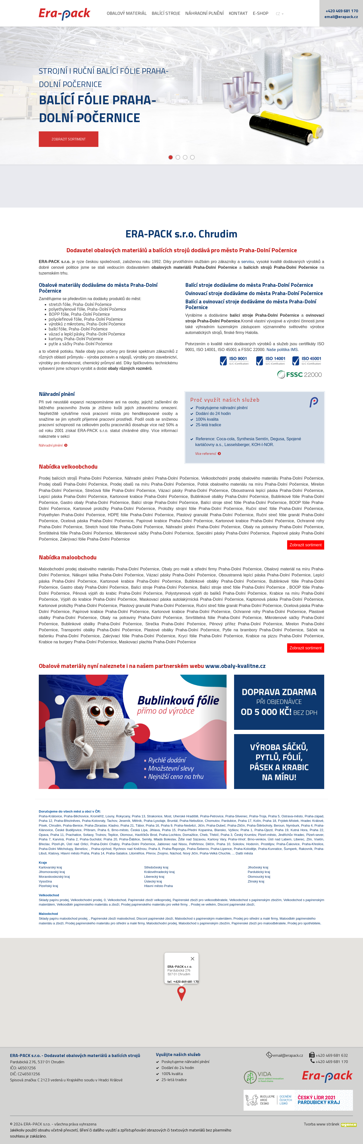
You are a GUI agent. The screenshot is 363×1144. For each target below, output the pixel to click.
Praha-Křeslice (312, 844)
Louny (109, 816)
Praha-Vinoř (236, 839)
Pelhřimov (196, 844)
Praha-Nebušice (191, 821)
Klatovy (53, 853)
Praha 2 (72, 839)
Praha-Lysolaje (154, 821)
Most (167, 816)
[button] (53, 718)
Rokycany (123, 816)
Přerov (150, 853)
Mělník (137, 821)
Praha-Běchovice (76, 816)
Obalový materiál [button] (127, 13)
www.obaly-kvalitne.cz (235, 665)
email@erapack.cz (341, 17)
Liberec (299, 839)
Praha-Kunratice (270, 849)
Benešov (81, 849)
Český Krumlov (245, 835)
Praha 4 (307, 825)
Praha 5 (274, 816)
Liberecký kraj (154, 876)
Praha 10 (223, 844)
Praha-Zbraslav (96, 825)
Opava (43, 835)
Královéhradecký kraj (159, 872)
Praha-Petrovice (211, 816)
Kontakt (238, 13)
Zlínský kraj (256, 881)
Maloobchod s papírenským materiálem (203, 918)
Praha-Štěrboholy (259, 825)
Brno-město (120, 830)
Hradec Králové (312, 821)
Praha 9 (166, 825)
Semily (146, 839)
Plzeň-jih (58, 844)
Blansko (220, 830)
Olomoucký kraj (259, 876)
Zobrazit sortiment (306, 545)
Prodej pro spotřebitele (303, 923)
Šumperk (290, 849)
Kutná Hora (299, 830)
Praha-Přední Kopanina (195, 830)
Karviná (58, 839)
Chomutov (212, 821)
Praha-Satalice (116, 853)
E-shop (260, 13)
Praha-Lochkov (169, 835)
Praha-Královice (50, 816)
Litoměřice (136, 853)
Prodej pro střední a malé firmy (256, 918)
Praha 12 (45, 821)
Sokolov (238, 844)
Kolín (257, 821)
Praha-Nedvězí (185, 825)
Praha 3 (226, 835)
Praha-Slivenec (236, 816)
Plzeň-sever (314, 835)
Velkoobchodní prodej (86, 900)
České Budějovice (68, 830)
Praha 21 (127, 825)
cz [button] (280, 14)
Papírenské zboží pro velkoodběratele (200, 900)
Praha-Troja (257, 816)
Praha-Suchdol (90, 839)
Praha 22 (316, 830)
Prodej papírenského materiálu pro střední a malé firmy (104, 923)
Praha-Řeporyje (173, 849)
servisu (247, 261)
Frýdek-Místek (288, 821)
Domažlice (190, 835)
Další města (244, 853)
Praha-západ (314, 816)
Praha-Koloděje (245, 849)
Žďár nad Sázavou (192, 839)
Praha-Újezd (264, 830)
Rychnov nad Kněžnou (129, 849)
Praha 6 (103, 830)
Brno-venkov (257, 839)
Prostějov (267, 844)
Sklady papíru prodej (54, 900)
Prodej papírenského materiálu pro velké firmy (154, 904)
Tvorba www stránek (321, 1124)
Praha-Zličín (236, 825)
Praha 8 (154, 849)
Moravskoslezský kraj (54, 876)
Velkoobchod (116, 900)
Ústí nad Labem (280, 839)
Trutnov (100, 835)
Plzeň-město (267, 835)
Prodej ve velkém (203, 904)
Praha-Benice (73, 825)
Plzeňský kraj (48, 886)
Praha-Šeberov (198, 849)
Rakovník (305, 849)
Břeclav (44, 844)
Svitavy (88, 835)
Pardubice (228, 821)
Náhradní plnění (204, 13)
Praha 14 (97, 853)
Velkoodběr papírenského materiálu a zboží (88, 904)
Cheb (204, 835)
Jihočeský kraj (258, 867)
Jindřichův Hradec (291, 835)
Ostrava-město (292, 816)
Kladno (113, 825)
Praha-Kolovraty (93, 821)
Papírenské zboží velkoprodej (149, 900)
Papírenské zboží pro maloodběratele (259, 923)
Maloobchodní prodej (161, 923)
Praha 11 (57, 835)
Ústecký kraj (153, 881)
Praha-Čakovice (288, 844)
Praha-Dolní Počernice (138, 844)
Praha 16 (152, 825)
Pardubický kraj (259, 872)
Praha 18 (269, 821)
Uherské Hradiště (185, 816)
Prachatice (73, 835)
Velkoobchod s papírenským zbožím (255, 900)
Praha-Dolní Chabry (104, 844)
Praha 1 (246, 830)
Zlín (309, 839)
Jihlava (155, 830)
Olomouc (126, 835)
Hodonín (252, 844)
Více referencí (205, 453)
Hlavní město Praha (75, 853)
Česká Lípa (139, 830)
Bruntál (172, 821)
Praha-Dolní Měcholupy (56, 849)
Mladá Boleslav (165, 839)
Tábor (140, 825)
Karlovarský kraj (50, 867)
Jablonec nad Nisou (172, 844)
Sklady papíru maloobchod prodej (63, 918)
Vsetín (318, 839)
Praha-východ (101, 849)
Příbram (89, 830)
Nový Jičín (190, 853)
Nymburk (292, 825)
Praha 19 (281, 830)
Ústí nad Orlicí (77, 844)
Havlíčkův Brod (146, 835)
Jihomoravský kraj (52, 872)
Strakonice (154, 816)
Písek (43, 825)
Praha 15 (168, 830)
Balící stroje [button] (166, 13)
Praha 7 (45, 839)
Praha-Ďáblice (129, 839)
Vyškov (233, 830)
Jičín (201, 825)
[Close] (193, 951)
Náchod (175, 853)
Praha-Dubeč (216, 825)
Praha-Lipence (221, 849)
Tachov (112, 821)
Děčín (210, 844)
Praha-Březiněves (67, 821)
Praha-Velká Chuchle (215, 853)
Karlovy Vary (217, 839)
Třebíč (214, 835)
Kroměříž (97, 816)
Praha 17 (244, 821)
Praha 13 (138, 816)
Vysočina (45, 881)
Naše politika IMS (282, 349)
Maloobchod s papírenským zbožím (204, 923)
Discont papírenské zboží (236, 904)
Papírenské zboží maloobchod (113, 918)
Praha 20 (110, 839)
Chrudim (55, 825)
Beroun (279, 825)
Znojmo (162, 853)
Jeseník (124, 821)
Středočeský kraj (156, 867)
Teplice (113, 835)
